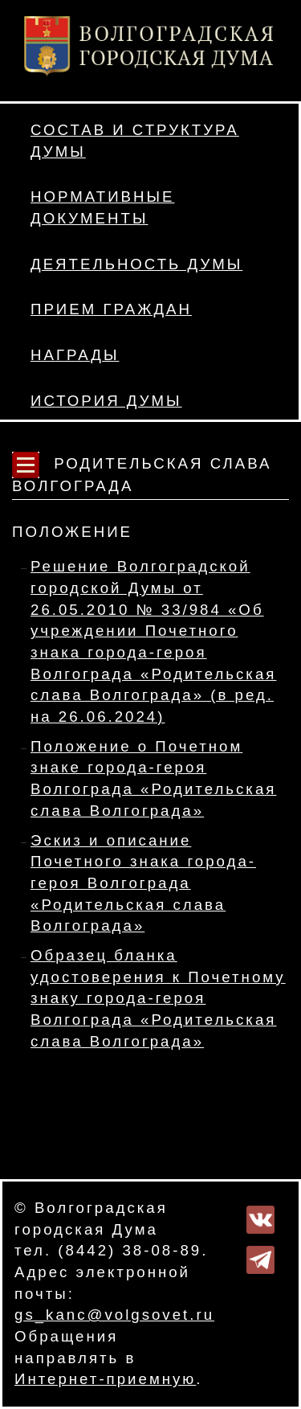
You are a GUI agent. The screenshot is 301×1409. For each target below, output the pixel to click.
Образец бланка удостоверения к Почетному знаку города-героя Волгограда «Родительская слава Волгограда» (158, 998)
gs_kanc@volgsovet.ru (114, 1314)
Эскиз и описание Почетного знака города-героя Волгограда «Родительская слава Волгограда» (143, 883)
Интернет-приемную (105, 1378)
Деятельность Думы (136, 264)
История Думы (106, 400)
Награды (75, 354)
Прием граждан (111, 309)
